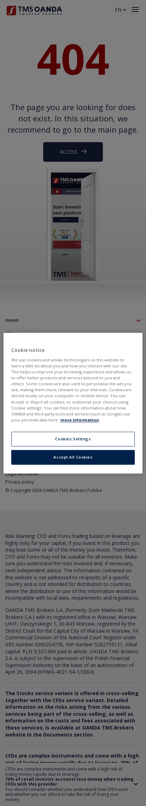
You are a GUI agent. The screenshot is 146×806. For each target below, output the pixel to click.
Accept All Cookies (72, 457)
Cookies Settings (73, 438)
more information (79, 419)
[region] (73, 403)
